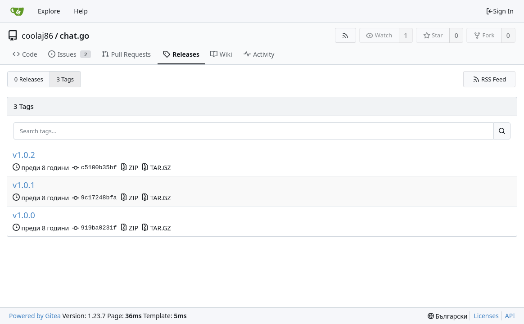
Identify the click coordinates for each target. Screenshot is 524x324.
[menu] (448, 316)
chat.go (75, 35)
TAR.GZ (156, 167)
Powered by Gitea (35, 315)
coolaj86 (37, 35)
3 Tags (65, 79)
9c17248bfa (94, 198)
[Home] (17, 11)
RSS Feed (489, 79)
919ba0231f (94, 228)
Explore (49, 11)
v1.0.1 (24, 185)
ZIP (129, 167)
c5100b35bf (94, 167)
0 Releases (28, 79)
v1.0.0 (24, 215)
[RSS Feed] (345, 35)
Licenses (486, 315)
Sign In (500, 11)
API (510, 315)
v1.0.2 (24, 155)
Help (81, 11)
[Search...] (501, 131)
